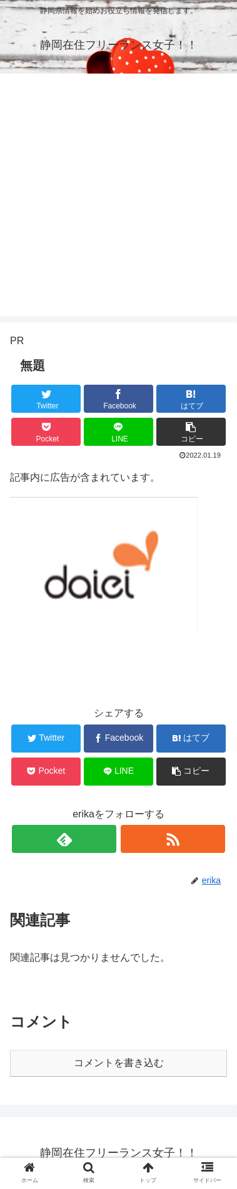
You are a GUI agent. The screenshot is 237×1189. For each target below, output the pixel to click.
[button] (191, 432)
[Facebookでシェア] (118, 399)
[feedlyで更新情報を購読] (64, 839)
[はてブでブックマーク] (191, 399)
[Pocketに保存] (46, 432)
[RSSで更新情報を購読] (173, 839)
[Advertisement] (118, 198)
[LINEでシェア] (118, 432)
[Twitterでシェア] (46, 399)
